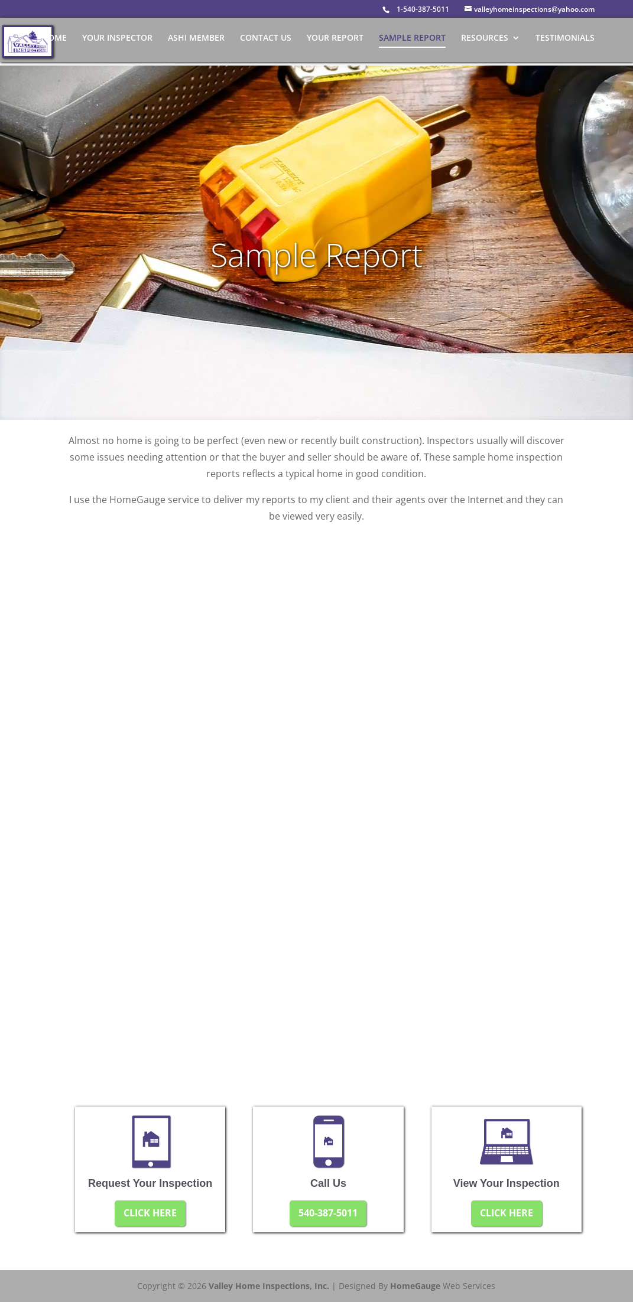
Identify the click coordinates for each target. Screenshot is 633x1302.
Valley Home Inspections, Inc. (269, 1285)
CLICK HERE (150, 1212)
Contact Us (265, 38)
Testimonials (565, 38)
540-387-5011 (328, 1212)
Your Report (335, 38)
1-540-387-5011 (423, 9)
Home (54, 38)
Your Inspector (117, 38)
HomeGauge (415, 1285)
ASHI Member (196, 38)
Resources (484, 38)
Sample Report (412, 38)
